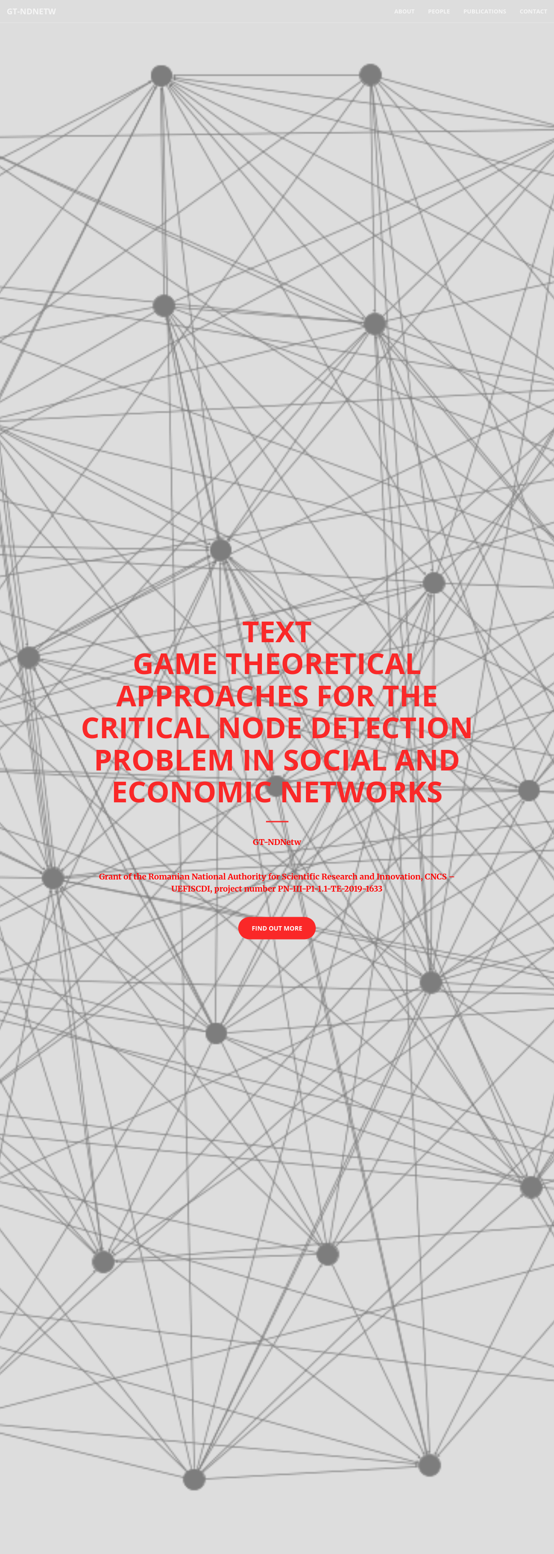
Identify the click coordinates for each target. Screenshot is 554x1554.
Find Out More (277, 927)
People (439, 11)
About (404, 11)
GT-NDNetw (31, 11)
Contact (533, 11)
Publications (484, 11)
